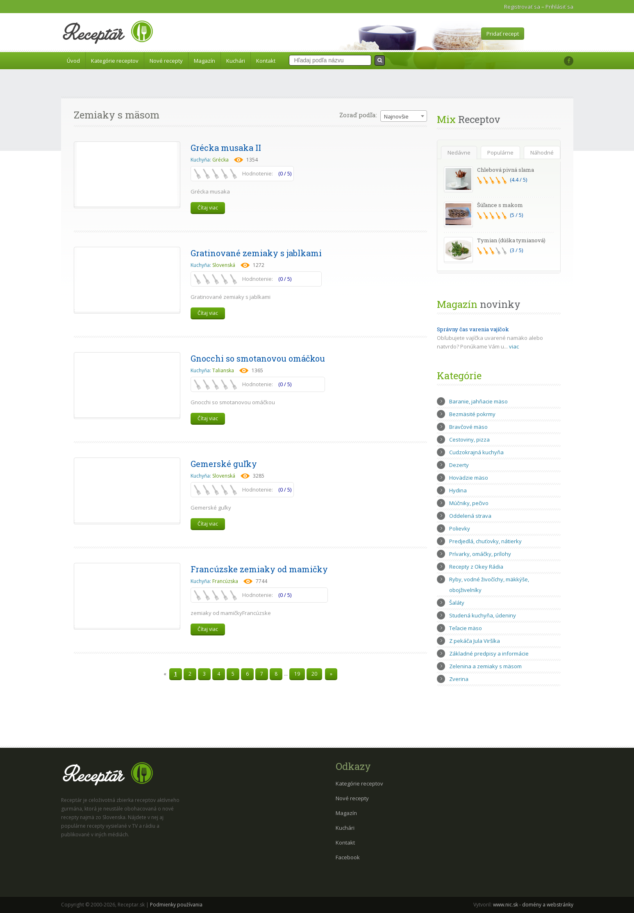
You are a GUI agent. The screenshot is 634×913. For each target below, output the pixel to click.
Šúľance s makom (500, 205)
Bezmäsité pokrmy (472, 414)
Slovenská (223, 265)
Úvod (73, 60)
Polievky (459, 528)
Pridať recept (502, 33)
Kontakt (265, 60)
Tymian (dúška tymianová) (511, 240)
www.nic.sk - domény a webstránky (533, 904)
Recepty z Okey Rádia (476, 566)
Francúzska (225, 581)
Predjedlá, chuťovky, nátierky (485, 541)
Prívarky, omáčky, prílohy (480, 554)
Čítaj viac (208, 207)
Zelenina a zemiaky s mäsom (485, 666)
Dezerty (459, 465)
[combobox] (403, 116)
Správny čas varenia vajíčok (473, 329)
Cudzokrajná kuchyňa (476, 452)
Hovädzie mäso (468, 477)
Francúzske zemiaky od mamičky (259, 569)
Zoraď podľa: (358, 115)
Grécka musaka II (226, 147)
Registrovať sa (522, 6)
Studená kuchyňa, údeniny (482, 615)
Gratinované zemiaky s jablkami (256, 253)
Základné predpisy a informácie (489, 653)
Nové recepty (166, 60)
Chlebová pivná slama (505, 169)
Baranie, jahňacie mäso (478, 401)
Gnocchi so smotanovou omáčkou (258, 358)
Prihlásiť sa (559, 6)
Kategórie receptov (115, 60)
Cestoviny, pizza (469, 439)
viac (514, 346)
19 (297, 673)
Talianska (223, 370)
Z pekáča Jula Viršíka (474, 640)
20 (314, 673)
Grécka (220, 159)
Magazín (204, 60)
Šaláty (456, 602)
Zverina (458, 679)
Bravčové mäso (468, 426)
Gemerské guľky (224, 463)
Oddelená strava (470, 515)
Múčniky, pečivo (469, 503)
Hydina (458, 490)
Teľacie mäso (465, 628)
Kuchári (235, 60)
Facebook (348, 857)
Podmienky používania (176, 904)
